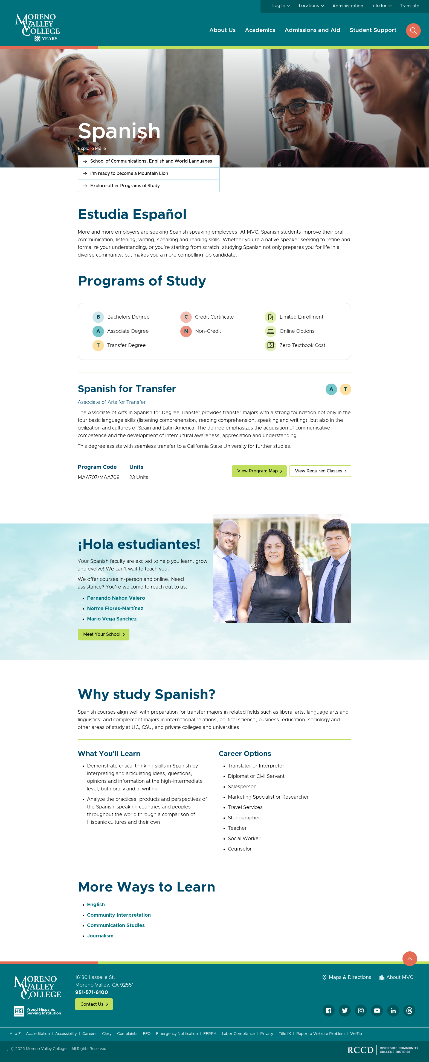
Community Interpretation (119, 915)
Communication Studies (116, 925)
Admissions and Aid (312, 30)
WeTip (356, 1034)
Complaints (127, 1034)
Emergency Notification (177, 1034)
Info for (379, 6)
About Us (222, 30)
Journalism (100, 936)
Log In (278, 6)
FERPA (209, 1034)
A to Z (15, 1034)
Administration (347, 6)
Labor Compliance (238, 1034)
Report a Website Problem (320, 1034)
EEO (147, 1034)
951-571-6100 (91, 992)
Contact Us (91, 1004)
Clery (107, 1034)
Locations (309, 6)
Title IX (285, 1034)
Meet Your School (101, 634)
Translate (409, 6)
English (96, 904)
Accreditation (38, 1034)
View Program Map (257, 471)
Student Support (373, 30)
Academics (260, 30)
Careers (89, 1034)
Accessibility (66, 1034)
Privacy (266, 1034)
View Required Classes (318, 471)
